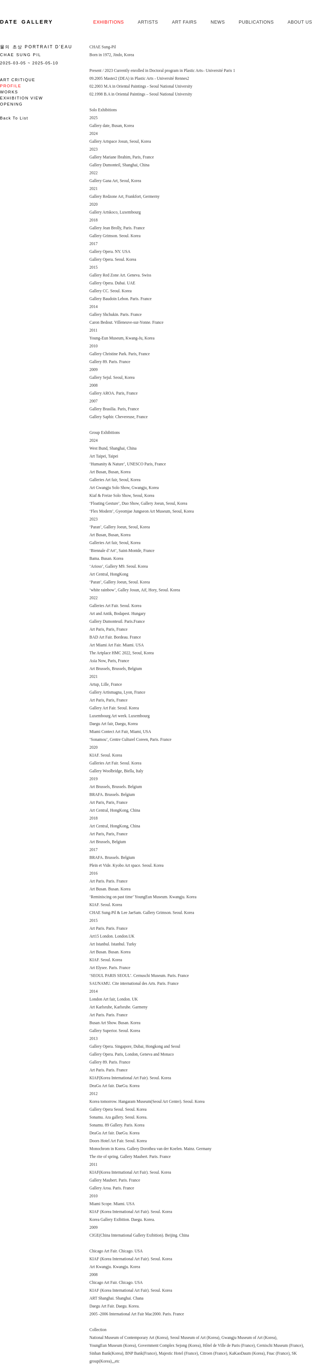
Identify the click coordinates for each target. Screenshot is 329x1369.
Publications (256, 22)
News (218, 22)
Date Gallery (26, 22)
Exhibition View (21, 98)
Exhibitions (108, 22)
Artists (148, 22)
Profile (10, 86)
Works (9, 92)
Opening (11, 104)
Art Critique (17, 80)
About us (300, 22)
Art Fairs (184, 22)
